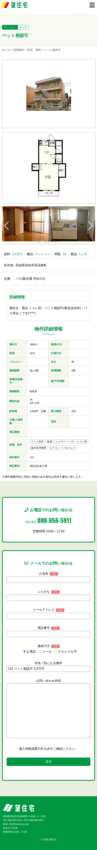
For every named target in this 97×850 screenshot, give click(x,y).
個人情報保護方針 (31, 748)
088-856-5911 (54, 520)
